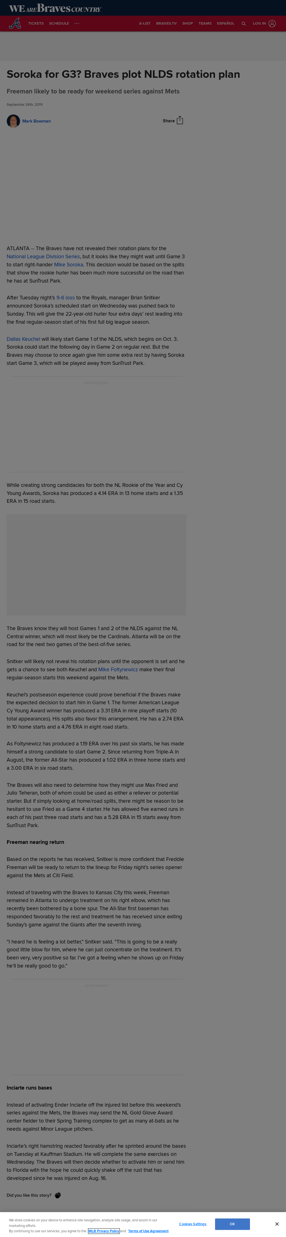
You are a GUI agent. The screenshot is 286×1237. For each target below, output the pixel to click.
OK (232, 1224)
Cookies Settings (192, 1224)
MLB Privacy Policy (104, 1231)
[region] (143, 1224)
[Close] (277, 1224)
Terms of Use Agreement (148, 1231)
